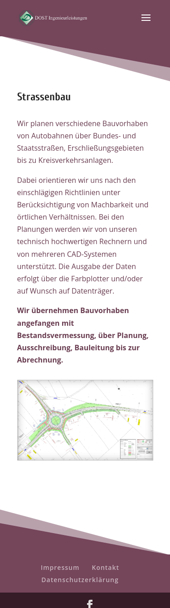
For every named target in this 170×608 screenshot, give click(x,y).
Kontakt (105, 567)
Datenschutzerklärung (79, 579)
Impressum (60, 567)
